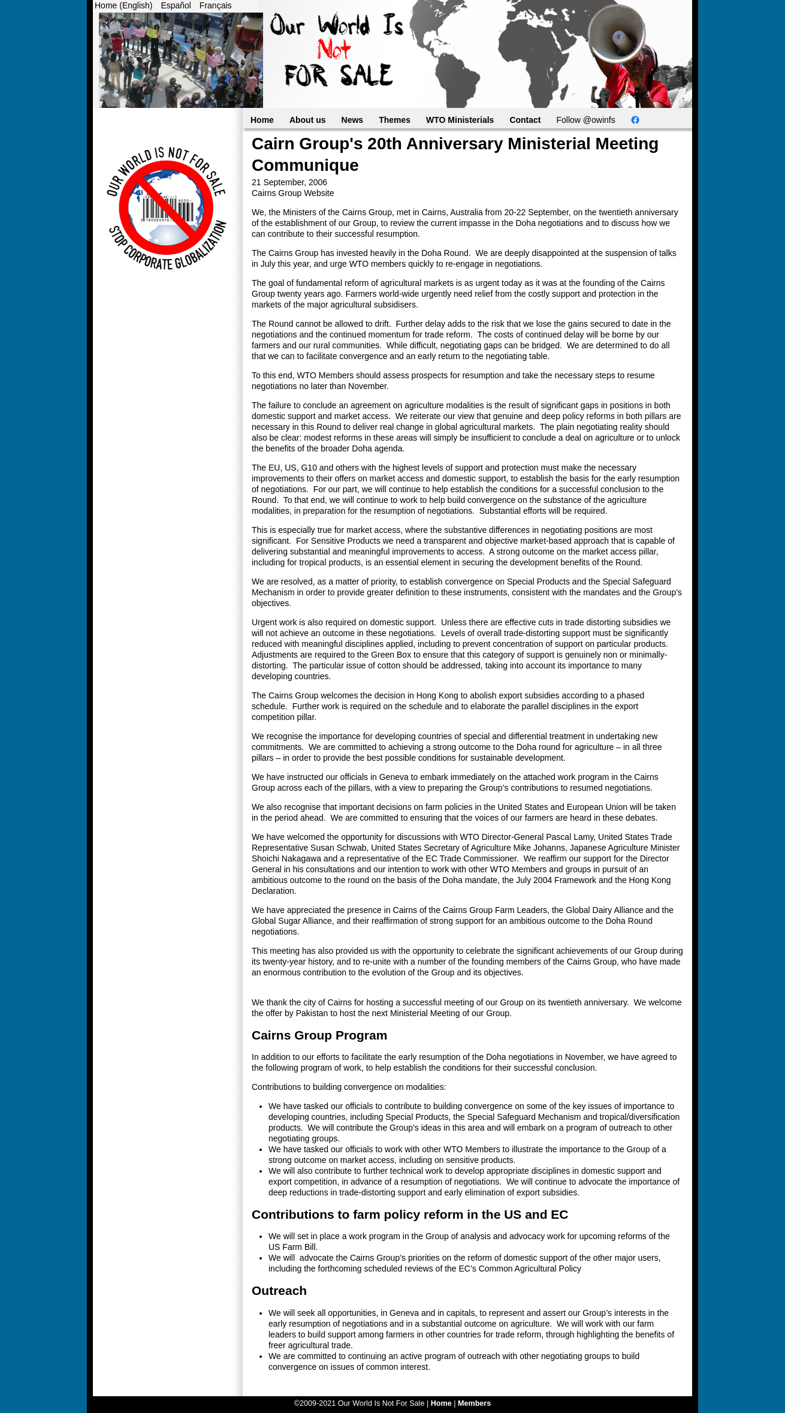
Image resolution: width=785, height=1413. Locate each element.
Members (474, 1403)
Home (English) (123, 5)
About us (307, 120)
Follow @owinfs (586, 120)
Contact (525, 120)
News (353, 120)
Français (216, 5)
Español (176, 5)
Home (262, 120)
